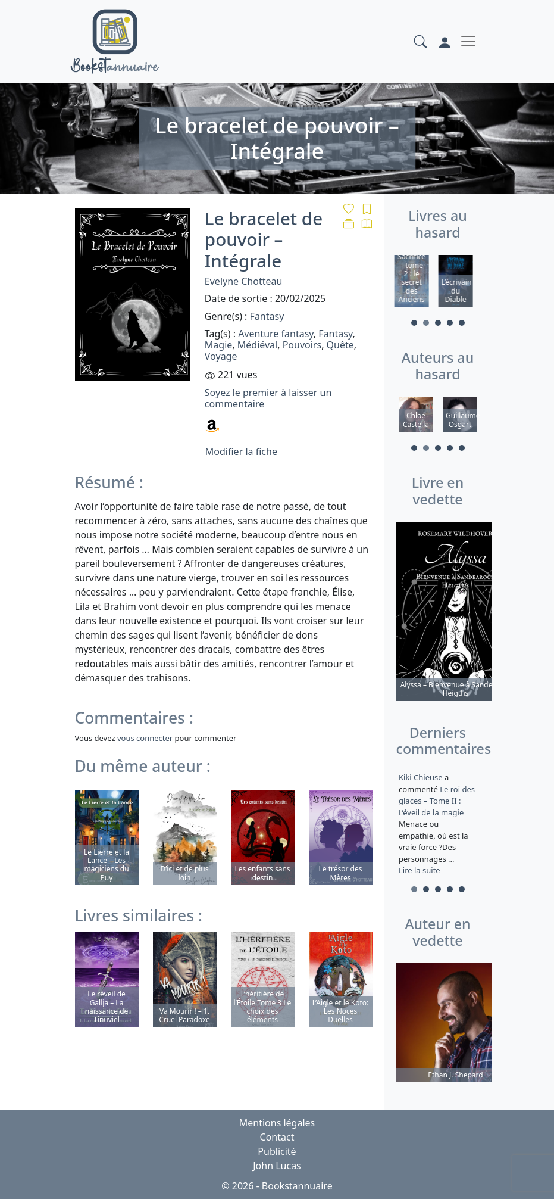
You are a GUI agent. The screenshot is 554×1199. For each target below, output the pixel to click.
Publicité (277, 1151)
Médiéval (257, 344)
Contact (277, 1137)
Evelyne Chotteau (244, 281)
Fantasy (267, 316)
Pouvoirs (302, 344)
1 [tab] (414, 323)
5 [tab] (462, 323)
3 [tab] (438, 323)
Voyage (221, 356)
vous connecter (145, 738)
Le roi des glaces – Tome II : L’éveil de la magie (437, 801)
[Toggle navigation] (468, 41)
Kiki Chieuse (422, 777)
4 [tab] (450, 323)
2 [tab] (426, 323)
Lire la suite (419, 870)
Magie (218, 344)
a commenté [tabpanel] (438, 824)
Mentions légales (277, 1122)
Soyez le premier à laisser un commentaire (268, 398)
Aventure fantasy (276, 333)
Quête (340, 344)
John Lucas (277, 1165)
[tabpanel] (416, 282)
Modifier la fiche (241, 451)
